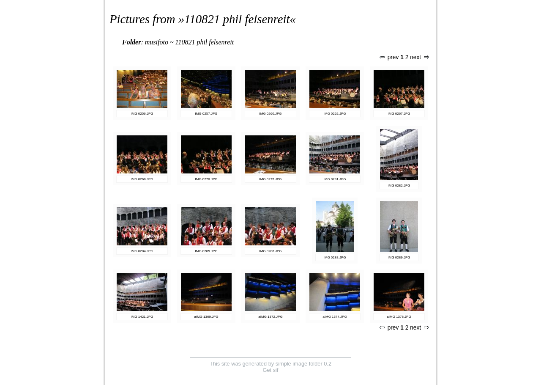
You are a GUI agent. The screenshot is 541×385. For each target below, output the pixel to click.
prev (389, 57)
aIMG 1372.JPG (270, 317)
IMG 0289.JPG (399, 257)
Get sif (271, 370)
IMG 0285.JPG (206, 251)
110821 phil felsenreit (237, 19)
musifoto (156, 42)
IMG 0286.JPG (271, 251)
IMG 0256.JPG (142, 114)
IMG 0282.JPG (399, 185)
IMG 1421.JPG (142, 317)
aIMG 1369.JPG (206, 317)
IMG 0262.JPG (335, 114)
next (419, 57)
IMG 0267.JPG (399, 114)
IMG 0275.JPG (271, 179)
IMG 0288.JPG (335, 257)
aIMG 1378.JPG (399, 317)
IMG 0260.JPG (271, 114)
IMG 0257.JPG (206, 114)
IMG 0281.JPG (335, 179)
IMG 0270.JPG (206, 179)
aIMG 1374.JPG (334, 317)
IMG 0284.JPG (142, 251)
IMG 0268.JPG (142, 179)
